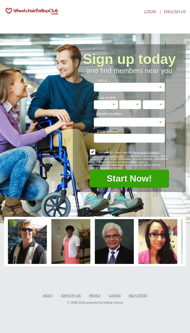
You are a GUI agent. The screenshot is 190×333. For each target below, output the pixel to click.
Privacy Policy (98, 156)
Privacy (95, 295)
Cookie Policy (116, 156)
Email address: (108, 131)
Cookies (115, 295)
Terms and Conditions (146, 152)
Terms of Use (71, 295)
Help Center (138, 295)
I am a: (102, 80)
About (48, 295)
